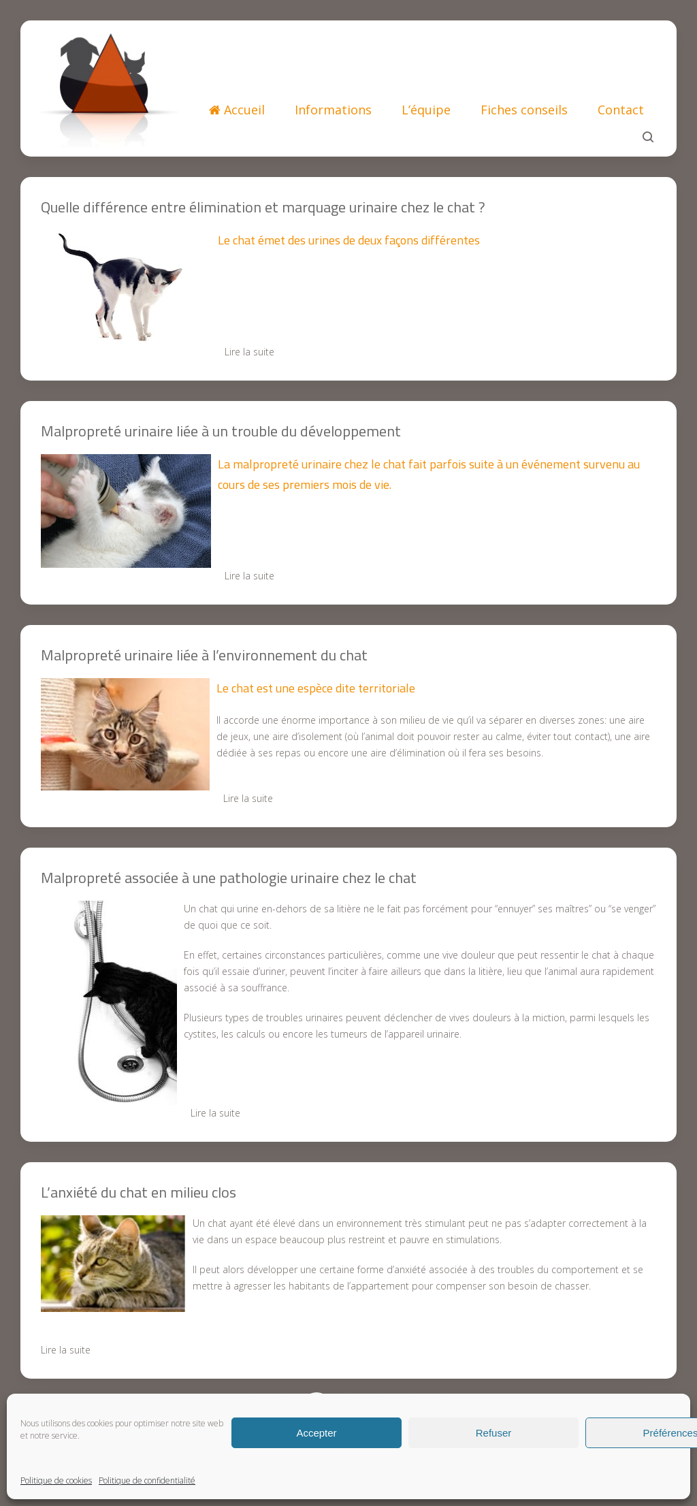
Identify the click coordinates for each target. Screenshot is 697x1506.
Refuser (494, 1433)
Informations (333, 109)
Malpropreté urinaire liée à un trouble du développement (221, 431)
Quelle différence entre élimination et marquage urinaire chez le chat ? (263, 207)
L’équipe (426, 109)
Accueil (237, 109)
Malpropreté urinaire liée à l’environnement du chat (204, 655)
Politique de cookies (56, 1480)
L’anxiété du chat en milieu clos (138, 1192)
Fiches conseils (524, 109)
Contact (621, 109)
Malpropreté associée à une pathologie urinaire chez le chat (229, 877)
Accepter (316, 1433)
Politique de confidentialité (147, 1480)
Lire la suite (249, 351)
